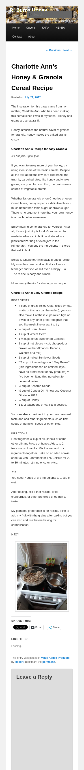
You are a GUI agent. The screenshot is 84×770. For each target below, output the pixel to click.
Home (15, 27)
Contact (17, 36)
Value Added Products (55, 657)
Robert (19, 661)
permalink (48, 661)
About (31, 36)
